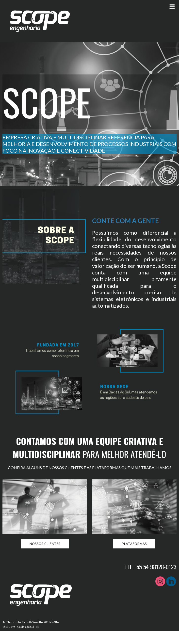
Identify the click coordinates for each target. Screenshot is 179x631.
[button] (45, 543)
